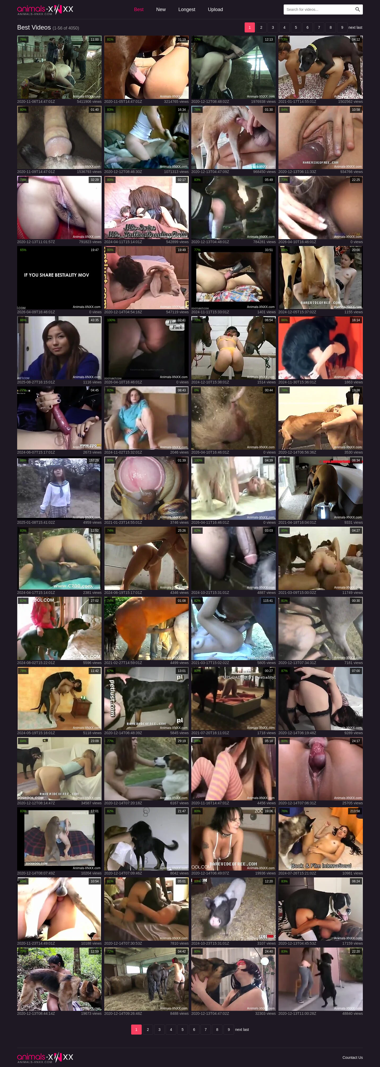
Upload (215, 9)
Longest (186, 9)
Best (139, 9)
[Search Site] (358, 9)
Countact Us (353, 1057)
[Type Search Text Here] (323, 9)
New (161, 9)
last (359, 27)
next (352, 27)
